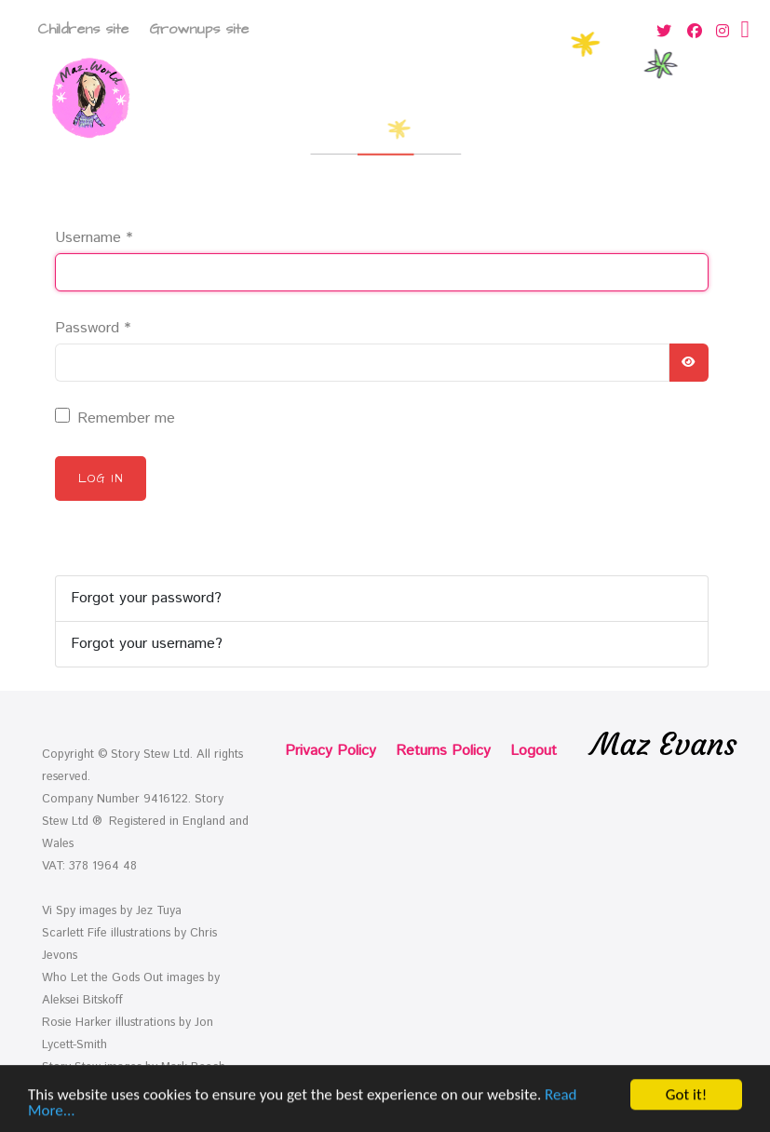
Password (92, 328)
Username (93, 238)
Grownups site (199, 29)
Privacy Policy (330, 750)
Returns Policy (443, 750)
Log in (101, 478)
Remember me (126, 418)
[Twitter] (666, 32)
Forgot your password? (146, 598)
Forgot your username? (147, 643)
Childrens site (82, 29)
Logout (533, 750)
